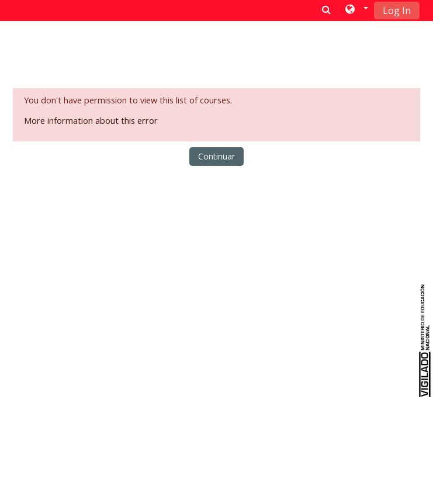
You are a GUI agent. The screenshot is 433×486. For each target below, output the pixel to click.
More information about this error (91, 120)
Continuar (216, 156)
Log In (397, 10)
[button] (356, 10)
